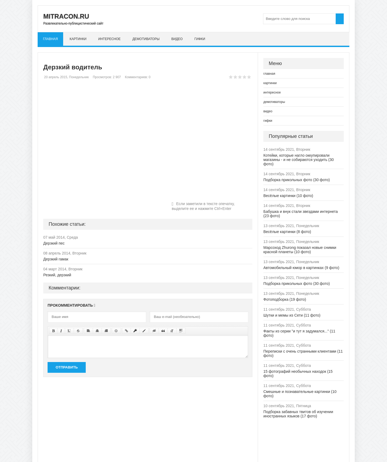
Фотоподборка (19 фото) (284, 299)
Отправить (67, 367)
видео (176, 39)
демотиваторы (146, 39)
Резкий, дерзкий (57, 275)
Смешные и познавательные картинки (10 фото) (299, 393)
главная (50, 39)
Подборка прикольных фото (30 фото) (296, 180)
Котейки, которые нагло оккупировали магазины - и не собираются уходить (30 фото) (298, 159)
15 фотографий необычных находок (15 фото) (298, 373)
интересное (109, 39)
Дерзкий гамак (55, 259)
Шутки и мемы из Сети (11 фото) (291, 315)
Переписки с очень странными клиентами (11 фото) (303, 353)
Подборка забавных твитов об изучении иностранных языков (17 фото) (298, 414)
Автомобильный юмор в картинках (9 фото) (301, 268)
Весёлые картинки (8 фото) (287, 232)
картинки (78, 39)
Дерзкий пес (53, 243)
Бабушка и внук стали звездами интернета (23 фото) (300, 213)
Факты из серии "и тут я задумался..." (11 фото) (299, 333)
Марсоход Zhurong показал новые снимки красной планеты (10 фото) (299, 249)
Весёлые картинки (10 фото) (288, 196)
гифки (199, 39)
